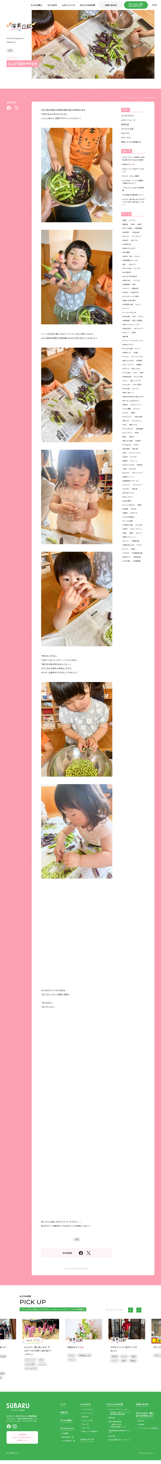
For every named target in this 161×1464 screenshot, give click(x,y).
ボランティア (139, 328)
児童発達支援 (138, 553)
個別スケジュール (129, 537)
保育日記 (125, 124)
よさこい (139, 533)
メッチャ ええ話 (87, 1424)
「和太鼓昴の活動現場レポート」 (133, 195)
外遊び (125, 292)
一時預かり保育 (115, 1428)
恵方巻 (135, 489)
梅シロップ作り (128, 360)
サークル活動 (127, 521)
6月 (134, 316)
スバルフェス (137, 421)
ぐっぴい (134, 457)
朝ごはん (126, 421)
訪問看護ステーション (130, 260)
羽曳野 (139, 360)
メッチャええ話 (127, 128)
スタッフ (126, 288)
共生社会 (136, 232)
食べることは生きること (131, 401)
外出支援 (126, 316)
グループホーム (136, 529)
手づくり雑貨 (127, 228)
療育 (140, 224)
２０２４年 (126, 384)
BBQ (125, 453)
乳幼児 (125, 240)
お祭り (125, 529)
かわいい (126, 236)
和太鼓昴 (126, 449)
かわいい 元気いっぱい (131, 368)
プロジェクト (127, 417)
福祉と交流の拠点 (129, 300)
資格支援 (137, 557)
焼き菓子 (126, 232)
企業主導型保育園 (114, 1425)
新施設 (125, 509)
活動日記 (135, 288)
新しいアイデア (136, 380)
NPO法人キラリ (128, 493)
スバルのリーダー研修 (130, 296)
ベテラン (133, 220)
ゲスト (140, 545)
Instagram (127, 445)
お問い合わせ (111, 5)
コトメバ (136, 388)
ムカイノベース (68, 5)
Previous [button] (130, 1313)
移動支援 (136, 541)
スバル (141, 316)
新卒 (142, 372)
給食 (133, 549)
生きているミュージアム (131, 324)
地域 (125, 533)
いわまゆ (139, 525)
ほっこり (126, 332)
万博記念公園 (128, 304)
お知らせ (64, 1416)
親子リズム (133, 425)
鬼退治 (140, 465)
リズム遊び (127, 372)
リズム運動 (127, 409)
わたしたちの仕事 (87, 5)
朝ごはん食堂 (128, 441)
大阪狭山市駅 (128, 525)
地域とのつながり (129, 248)
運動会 (139, 364)
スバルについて (67, 1432)
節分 (125, 437)
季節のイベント (128, 477)
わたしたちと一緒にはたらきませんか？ (136, 5)
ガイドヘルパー (138, 473)
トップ (122, 98)
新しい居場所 (138, 320)
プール (138, 348)
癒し (124, 264)
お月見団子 (127, 272)
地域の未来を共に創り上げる (133, 397)
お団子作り (135, 292)
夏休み (125, 405)
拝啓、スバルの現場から (131, 142)
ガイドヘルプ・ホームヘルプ (117, 1413)
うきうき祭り (137, 384)
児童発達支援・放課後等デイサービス (119, 1435)
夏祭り (125, 461)
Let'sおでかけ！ (127, 115)
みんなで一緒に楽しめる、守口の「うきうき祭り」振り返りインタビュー (133, 202)
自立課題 (126, 252)
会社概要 (65, 1437)
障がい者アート (128, 392)
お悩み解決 (127, 501)
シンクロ (138, 268)
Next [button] (138, 1313)
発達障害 (139, 228)
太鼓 (125, 469)
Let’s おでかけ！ (87, 1413)
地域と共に (127, 280)
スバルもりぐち (128, 429)
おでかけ (126, 473)
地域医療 (126, 284)
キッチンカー (138, 485)
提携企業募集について (118, 1431)
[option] (80, 1345)
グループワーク (128, 364)
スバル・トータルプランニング (133, 340)
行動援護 (137, 561)
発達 (131, 533)
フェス (125, 380)
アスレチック (127, 433)
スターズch (126, 137)
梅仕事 (125, 336)
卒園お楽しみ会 (128, 545)
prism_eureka (128, 465)
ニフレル (137, 280)
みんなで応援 (128, 348)
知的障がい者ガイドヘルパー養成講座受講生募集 (120, 1417)
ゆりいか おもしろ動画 (130, 176)
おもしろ (133, 264)
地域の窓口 (127, 328)
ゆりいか (134, 513)
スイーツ (134, 461)
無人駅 (135, 449)
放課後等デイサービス (131, 481)
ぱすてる (135, 240)
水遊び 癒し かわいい (131, 256)
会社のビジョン (128, 344)
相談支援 (111, 1422)
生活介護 (138, 417)
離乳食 (125, 224)
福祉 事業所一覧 (68, 1441)
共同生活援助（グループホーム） (119, 1443)
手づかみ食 (127, 268)
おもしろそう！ (128, 497)
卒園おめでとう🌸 (128, 164)
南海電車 (140, 429)
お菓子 (138, 441)
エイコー (126, 541)
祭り (134, 284)
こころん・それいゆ (129, 312)
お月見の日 (127, 244)
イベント (126, 308)
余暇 (134, 332)
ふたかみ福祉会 (128, 517)
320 (135, 372)
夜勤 (139, 505)
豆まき (125, 457)
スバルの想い (36, 5)
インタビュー (137, 236)
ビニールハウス (137, 356)
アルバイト (126, 485)
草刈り (132, 437)
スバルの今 (52, 5)
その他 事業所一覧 (68, 1444)
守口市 (134, 509)
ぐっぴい (126, 356)
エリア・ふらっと (135, 453)
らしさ (138, 304)
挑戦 (125, 220)
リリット (125, 549)
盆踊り (125, 513)
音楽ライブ (127, 557)
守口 (125, 425)
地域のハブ (127, 352)
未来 (133, 224)
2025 (136, 445)
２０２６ (125, 413)
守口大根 (126, 388)
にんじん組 (138, 376)
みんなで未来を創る (130, 276)
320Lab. (133, 469)
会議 (136, 352)
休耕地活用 (127, 376)
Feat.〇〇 (125, 133)
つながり (126, 553)
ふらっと (137, 409)
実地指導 (126, 320)
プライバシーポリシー (146, 1457)
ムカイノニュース (128, 120)
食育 (10, 50)
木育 (137, 433)
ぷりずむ (126, 489)
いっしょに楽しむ (129, 505)
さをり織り (127, 561)
